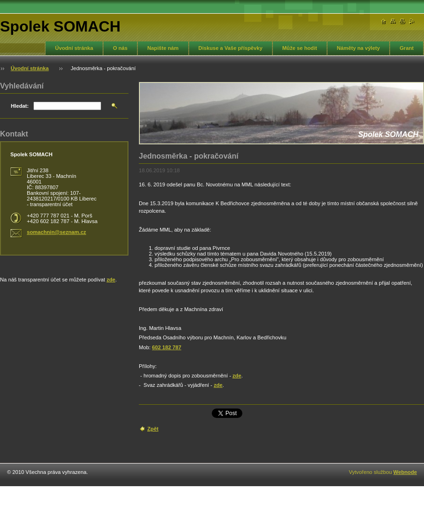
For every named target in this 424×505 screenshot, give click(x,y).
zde (236, 375)
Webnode (405, 472)
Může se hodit (299, 48)
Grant (407, 48)
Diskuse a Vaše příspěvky (231, 48)
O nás (120, 48)
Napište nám (163, 48)
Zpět (153, 429)
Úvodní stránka (74, 48)
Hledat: (20, 106)
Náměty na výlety (358, 48)
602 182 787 (166, 347)
